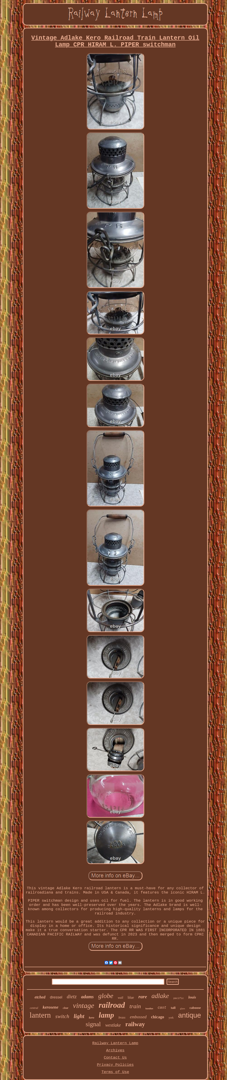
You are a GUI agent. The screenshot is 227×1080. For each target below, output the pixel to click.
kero (91, 1017)
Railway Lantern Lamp (115, 1043)
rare (142, 996)
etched (39, 997)
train (135, 1006)
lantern (40, 1015)
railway (135, 1024)
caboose (195, 1008)
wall (120, 997)
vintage (83, 1005)
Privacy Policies (115, 1065)
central (34, 1008)
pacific (178, 998)
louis (192, 997)
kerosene (50, 1007)
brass (122, 1017)
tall (173, 1008)
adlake (160, 995)
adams (87, 996)
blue (131, 997)
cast (162, 1008)
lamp (106, 1015)
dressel (56, 997)
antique (189, 1015)
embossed (138, 1016)
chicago (157, 1017)
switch (62, 1016)
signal (93, 1024)
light (79, 1016)
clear (66, 1008)
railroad (112, 1005)
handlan (149, 1008)
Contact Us (115, 1057)
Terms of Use (115, 1072)
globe (105, 995)
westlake (113, 1025)
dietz (71, 996)
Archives (115, 1050)
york (171, 1017)
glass (182, 1008)
